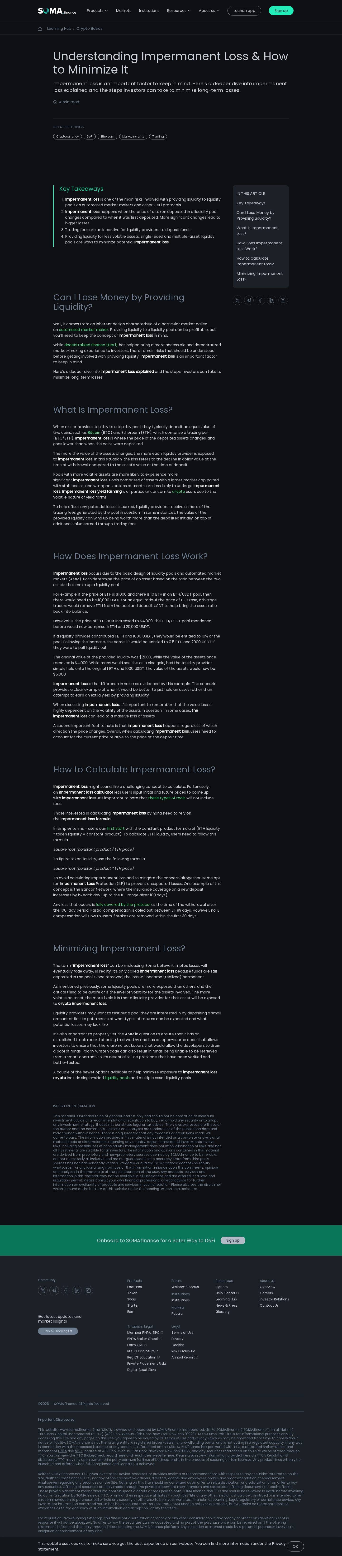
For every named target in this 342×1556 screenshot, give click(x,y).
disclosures (47, 1459)
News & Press (226, 1305)
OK (295, 1546)
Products (97, 10)
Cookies (178, 1345)
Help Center (227, 1293)
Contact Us (269, 1305)
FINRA (62, 1451)
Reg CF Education (143, 1357)
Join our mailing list (58, 1331)
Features (134, 1287)
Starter (133, 1305)
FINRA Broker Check (144, 1339)
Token (132, 1293)
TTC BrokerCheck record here (100, 1455)
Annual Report (184, 1357)
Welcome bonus (185, 1287)
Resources (179, 10)
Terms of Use (182, 1332)
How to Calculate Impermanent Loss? (255, 261)
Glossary (223, 1311)
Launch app (244, 10)
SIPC (78, 1451)
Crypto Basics (89, 28)
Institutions (180, 1300)
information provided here (229, 1455)
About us (209, 10)
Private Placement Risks (146, 1363)
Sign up (281, 10)
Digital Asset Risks (141, 1370)
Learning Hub (59, 28)
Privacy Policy (206, 1438)
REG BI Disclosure (142, 1351)
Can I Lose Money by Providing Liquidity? (256, 215)
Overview (267, 1287)
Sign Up (222, 1287)
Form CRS (137, 1345)
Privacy (177, 1339)
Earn (130, 1311)
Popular (177, 1313)
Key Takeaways (251, 203)
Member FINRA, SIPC (145, 1332)
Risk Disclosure (183, 1351)
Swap (131, 1299)
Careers (266, 1293)
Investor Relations (274, 1299)
